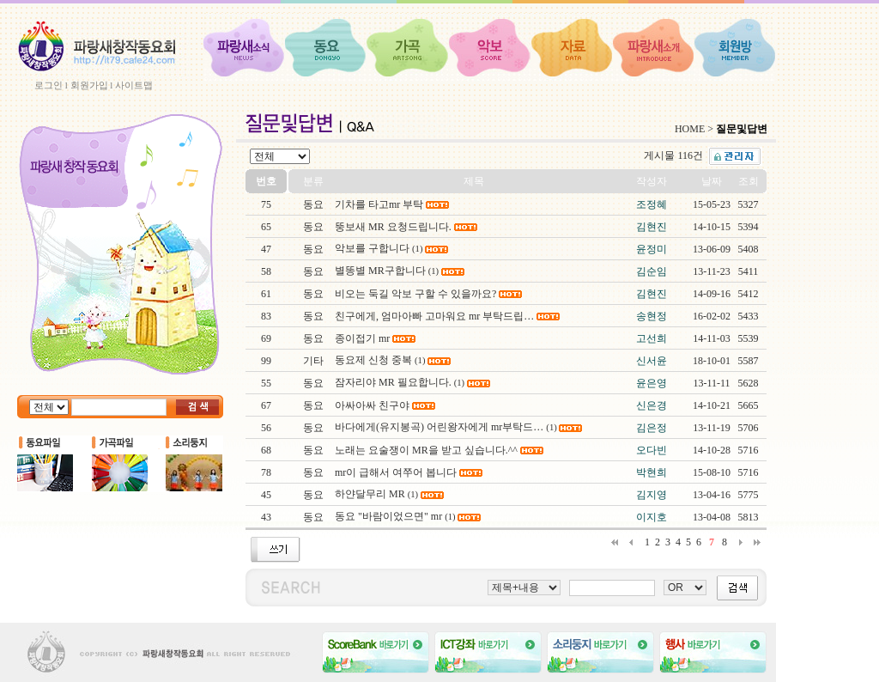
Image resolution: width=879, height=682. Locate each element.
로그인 (48, 85)
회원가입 (89, 85)
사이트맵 (134, 85)
